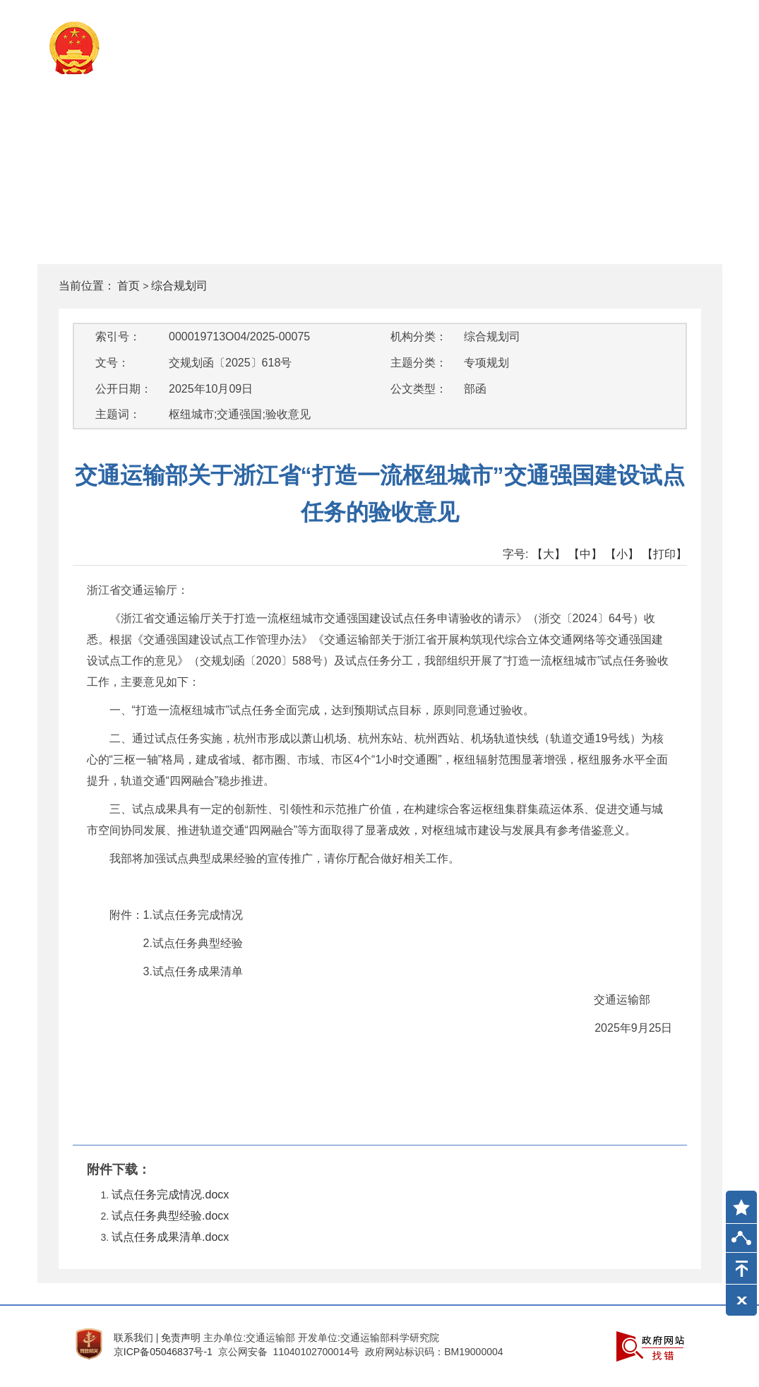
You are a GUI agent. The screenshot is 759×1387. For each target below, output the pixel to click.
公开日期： (123, 389)
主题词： (118, 414)
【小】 (622, 554)
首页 (128, 286)
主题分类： (418, 363)
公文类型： (418, 389)
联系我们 (133, 1337)
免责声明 (181, 1337)
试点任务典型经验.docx (170, 1216)
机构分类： (418, 337)
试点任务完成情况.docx (170, 1195)
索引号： (118, 337)
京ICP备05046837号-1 (163, 1351)
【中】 (585, 554)
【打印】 (664, 554)
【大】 (549, 554)
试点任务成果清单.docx (170, 1237)
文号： (112, 363)
